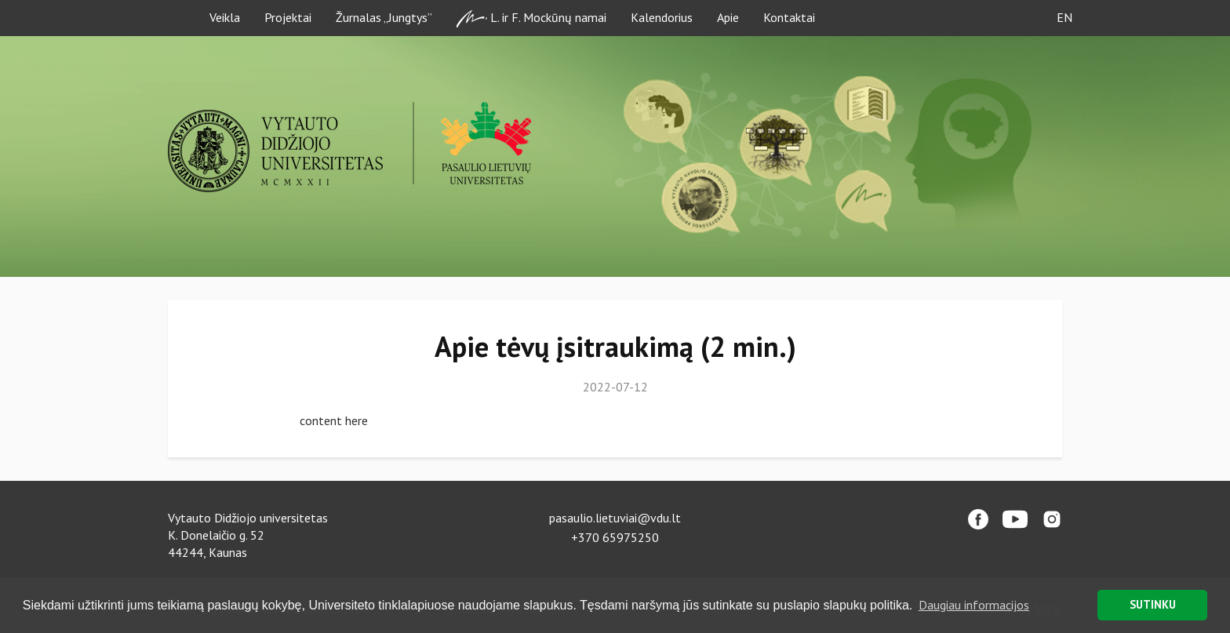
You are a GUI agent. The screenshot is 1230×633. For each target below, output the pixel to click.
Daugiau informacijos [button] (974, 605)
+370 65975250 (615, 537)
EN (1064, 17)
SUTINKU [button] (1153, 604)
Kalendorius (662, 17)
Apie (728, 17)
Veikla (224, 17)
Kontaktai (789, 17)
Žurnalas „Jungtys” (384, 17)
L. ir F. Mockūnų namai (531, 18)
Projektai (287, 17)
